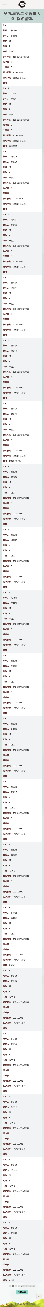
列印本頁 (22, 1292)
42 (30, 1286)
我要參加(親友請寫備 (21, 57)
